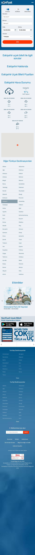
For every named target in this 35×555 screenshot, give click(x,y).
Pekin (4, 372)
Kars (4, 218)
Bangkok (21, 354)
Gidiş (4, 27)
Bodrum (21, 180)
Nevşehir (5, 229)
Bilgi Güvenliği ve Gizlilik (24, 442)
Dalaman (21, 187)
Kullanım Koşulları (17, 446)
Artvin (4, 274)
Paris (20, 369)
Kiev (20, 363)
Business (17, 10)
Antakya (21, 257)
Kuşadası (5, 250)
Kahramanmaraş (23, 215)
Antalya (5, 177)
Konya (4, 222)
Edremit (5, 194)
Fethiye (21, 250)
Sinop (20, 232)
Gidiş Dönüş (27, 10)
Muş (20, 225)
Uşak (20, 243)
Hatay (4, 208)
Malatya (21, 222)
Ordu (20, 271)
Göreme (21, 264)
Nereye (5, 20)
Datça (4, 264)
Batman (21, 177)
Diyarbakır (21, 191)
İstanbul (21, 211)
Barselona (5, 357)
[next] (31, 300)
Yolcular (5, 33)
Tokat (20, 239)
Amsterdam (6, 354)
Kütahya (21, 170)
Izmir (20, 415)
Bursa (4, 184)
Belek (20, 260)
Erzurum (21, 198)
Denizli (4, 191)
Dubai (20, 360)
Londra (4, 366)
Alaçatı (4, 271)
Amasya (5, 173)
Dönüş (20, 27)
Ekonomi (7, 10)
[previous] (3, 300)
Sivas (4, 236)
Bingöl (4, 180)
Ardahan (21, 274)
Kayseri (21, 218)
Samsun (5, 232)
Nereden (5, 14)
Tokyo (4, 375)
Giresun (21, 229)
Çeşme (21, 246)
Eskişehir (5, 201)
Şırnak (4, 239)
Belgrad (21, 357)
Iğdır (20, 208)
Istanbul (5, 415)
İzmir (4, 215)
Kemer (4, 267)
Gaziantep (21, 201)
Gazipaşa (5, 205)
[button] (17, 145)
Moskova (5, 369)
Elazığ (20, 194)
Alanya (21, 267)
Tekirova (5, 257)
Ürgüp (4, 253)
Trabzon (5, 243)
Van (4, 246)
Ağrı (4, 170)
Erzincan (5, 198)
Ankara (21, 173)
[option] (17, 300)
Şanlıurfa (21, 236)
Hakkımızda (25, 439)
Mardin (4, 225)
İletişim (17, 439)
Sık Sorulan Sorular (10, 442)
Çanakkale (21, 184)
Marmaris (21, 253)
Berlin (4, 360)
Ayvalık (4, 260)
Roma (20, 372)
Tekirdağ (5, 187)
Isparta (4, 211)
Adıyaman (21, 166)
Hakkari (21, 205)
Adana (4, 166)
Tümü (17, 378)
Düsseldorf (5, 363)
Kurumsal (9, 439)
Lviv (20, 366)
